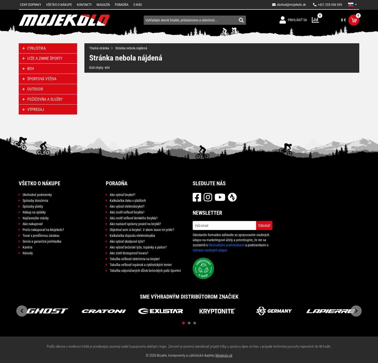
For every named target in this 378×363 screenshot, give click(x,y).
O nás (137, 5)
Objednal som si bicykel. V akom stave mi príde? (142, 230)
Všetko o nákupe (59, 5)
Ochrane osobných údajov (210, 250)
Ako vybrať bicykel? (122, 195)
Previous (21, 311)
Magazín (103, 5)
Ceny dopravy (30, 5)
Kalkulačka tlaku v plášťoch (128, 201)
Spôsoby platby (33, 206)
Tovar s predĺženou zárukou (41, 236)
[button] (352, 4)
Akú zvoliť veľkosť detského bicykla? (134, 218)
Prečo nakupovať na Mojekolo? (43, 230)
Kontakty (84, 5)
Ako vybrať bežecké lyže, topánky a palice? (138, 247)
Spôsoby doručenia (35, 201)
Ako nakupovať (33, 224)
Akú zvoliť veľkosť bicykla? (127, 212)
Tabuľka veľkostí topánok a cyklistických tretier (141, 265)
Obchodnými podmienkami (226, 245)
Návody (28, 253)
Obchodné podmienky (37, 195)
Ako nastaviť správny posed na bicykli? (135, 224)
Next (356, 311)
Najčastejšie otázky (36, 218)
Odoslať (264, 225)
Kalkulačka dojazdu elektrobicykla (132, 236)
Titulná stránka (99, 48)
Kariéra (27, 247)
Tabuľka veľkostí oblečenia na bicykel (135, 259)
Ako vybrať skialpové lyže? (127, 241)
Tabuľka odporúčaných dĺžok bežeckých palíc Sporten (145, 271)
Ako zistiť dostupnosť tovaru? (129, 253)
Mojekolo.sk (224, 355)
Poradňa (121, 5)
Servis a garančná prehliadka (42, 241)
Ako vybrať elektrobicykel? (127, 206)
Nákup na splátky (34, 212)
